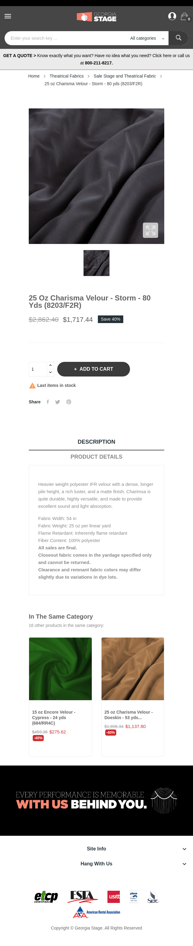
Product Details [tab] (97, 457)
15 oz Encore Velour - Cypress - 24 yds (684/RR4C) (54, 718)
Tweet (57, 401)
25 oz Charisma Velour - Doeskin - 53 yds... (129, 715)
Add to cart (95, 369)
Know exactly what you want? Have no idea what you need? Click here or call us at (96, 59)
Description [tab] (96, 442)
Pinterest (68, 401)
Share (48, 401)
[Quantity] (38, 369)
